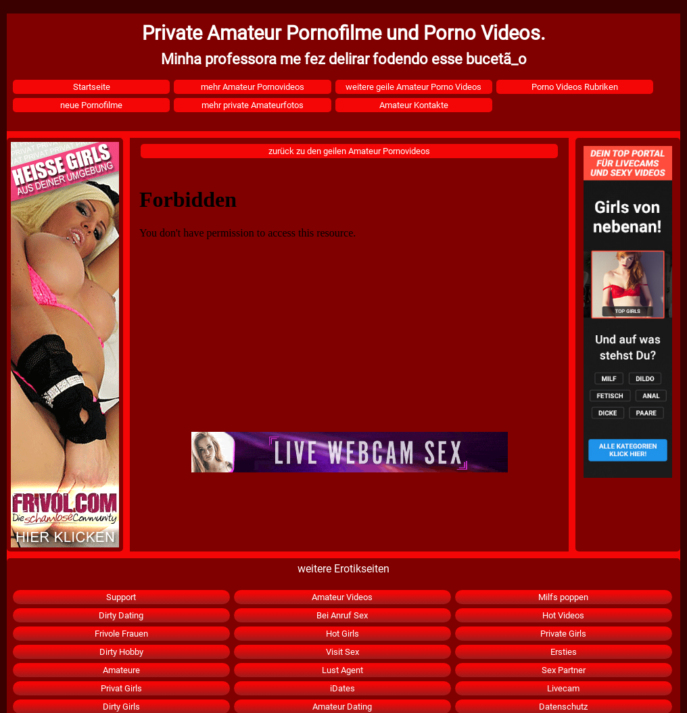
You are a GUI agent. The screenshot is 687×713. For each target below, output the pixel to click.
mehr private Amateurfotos (253, 105)
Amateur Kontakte (413, 105)
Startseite (91, 87)
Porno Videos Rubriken (574, 87)
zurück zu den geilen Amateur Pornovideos (349, 151)
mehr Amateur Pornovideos (252, 87)
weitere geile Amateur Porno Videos (413, 87)
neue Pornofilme (91, 105)
